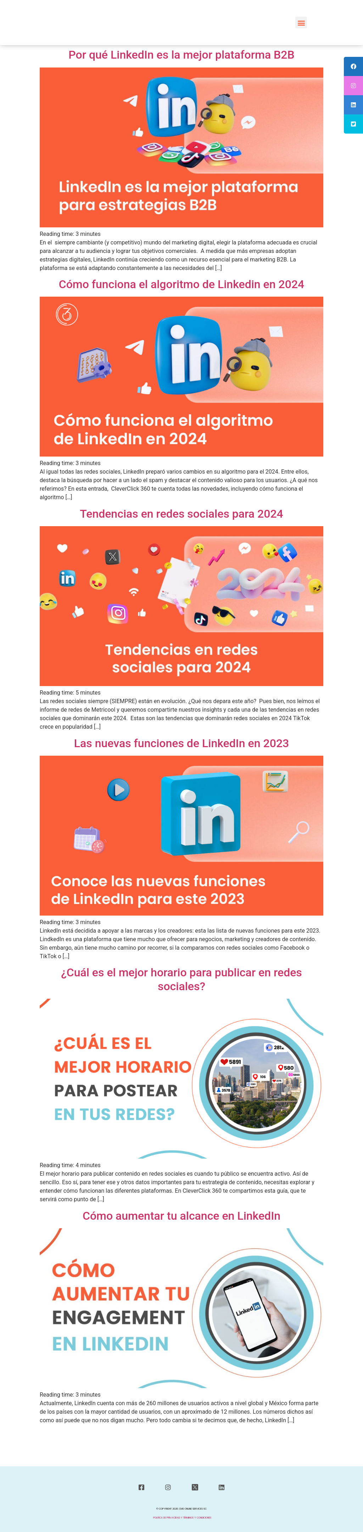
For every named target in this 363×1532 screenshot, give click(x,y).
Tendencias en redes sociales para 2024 (181, 513)
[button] (301, 22)
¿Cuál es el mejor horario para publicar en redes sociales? (181, 979)
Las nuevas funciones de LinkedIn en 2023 (181, 743)
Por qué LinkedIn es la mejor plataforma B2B (181, 54)
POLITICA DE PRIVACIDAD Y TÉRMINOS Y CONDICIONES (182, 1517)
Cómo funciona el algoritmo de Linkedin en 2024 (182, 284)
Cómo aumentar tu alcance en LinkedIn (181, 1216)
